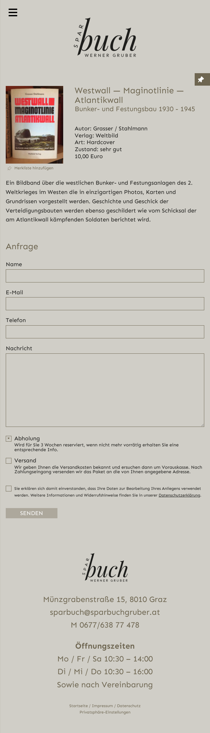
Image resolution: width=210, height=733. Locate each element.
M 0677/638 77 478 (105, 625)
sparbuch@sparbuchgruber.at (105, 612)
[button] (34, 168)
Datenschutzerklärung (179, 495)
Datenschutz (129, 706)
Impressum (102, 706)
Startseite (78, 706)
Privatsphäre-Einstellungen (105, 712)
